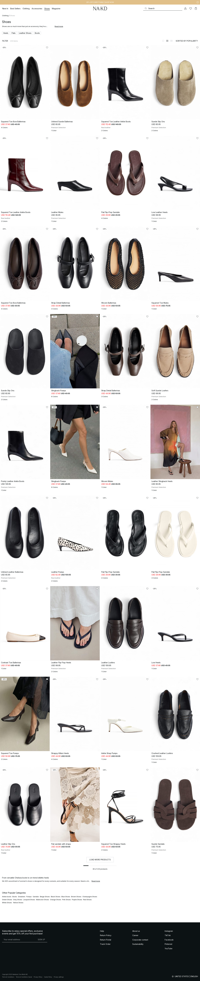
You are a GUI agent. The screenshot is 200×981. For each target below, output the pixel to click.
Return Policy (105, 935)
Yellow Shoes (18, 903)
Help (102, 931)
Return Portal (105, 940)
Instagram (169, 931)
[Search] (163, 8)
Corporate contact (140, 940)
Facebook (169, 940)
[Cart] (196, 8)
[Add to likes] (47, 47)
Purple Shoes (77, 900)
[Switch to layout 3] (171, 41)
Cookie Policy (48, 977)
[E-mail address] (19, 939)
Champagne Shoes (89, 897)
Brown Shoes (76, 897)
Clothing (5, 16)
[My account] (185, 8)
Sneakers (21, 897)
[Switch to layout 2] (167, 41)
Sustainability (137, 944)
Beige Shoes (45, 897)
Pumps (29, 897)
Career (135, 935)
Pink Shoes (66, 900)
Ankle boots (6, 897)
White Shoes (7, 903)
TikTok (168, 935)
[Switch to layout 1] (163, 41)
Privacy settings (59, 977)
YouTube (168, 948)
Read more (59, 26)
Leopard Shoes (29, 900)
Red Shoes (87, 900)
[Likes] (191, 8)
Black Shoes (55, 897)
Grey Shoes (17, 900)
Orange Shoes (55, 900)
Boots (14, 897)
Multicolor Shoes (42, 900)
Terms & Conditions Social (24, 977)
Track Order (105, 944)
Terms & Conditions (8, 977)
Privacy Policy (38, 977)
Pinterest (168, 944)
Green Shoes (7, 900)
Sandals (36, 897)
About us (136, 931)
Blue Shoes (65, 897)
